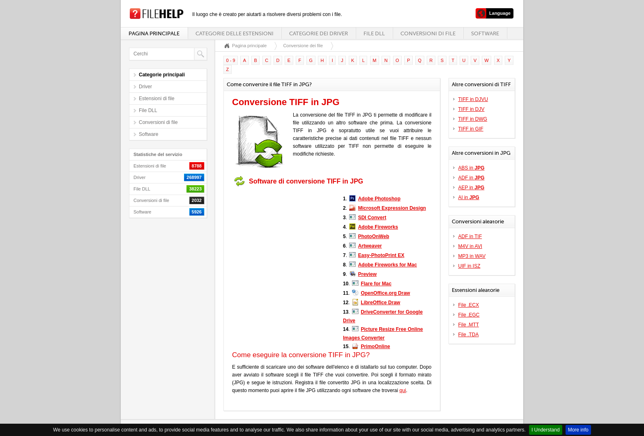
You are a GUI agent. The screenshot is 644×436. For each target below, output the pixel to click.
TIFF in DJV (471, 109)
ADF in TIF (470, 236)
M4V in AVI (470, 246)
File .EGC (469, 315)
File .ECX (468, 305)
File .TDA (468, 334)
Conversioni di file (427, 33)
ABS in (471, 168)
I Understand (545, 430)
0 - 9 (230, 60)
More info (578, 430)
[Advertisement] (283, 241)
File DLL (374, 33)
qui (403, 390)
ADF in (471, 178)
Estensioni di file (157, 98)
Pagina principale (154, 33)
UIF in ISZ (469, 266)
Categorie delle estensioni (235, 33)
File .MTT (468, 325)
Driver (145, 86)
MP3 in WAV (472, 256)
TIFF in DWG (473, 119)
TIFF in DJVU (473, 99)
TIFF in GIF (470, 129)
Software (485, 33)
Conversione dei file (303, 45)
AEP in (471, 187)
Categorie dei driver (318, 33)
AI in (468, 197)
